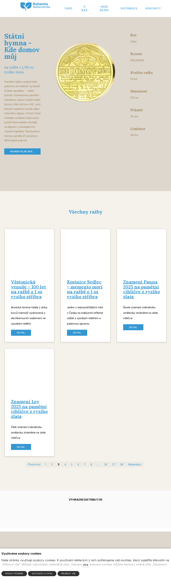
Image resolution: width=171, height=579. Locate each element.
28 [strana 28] (121, 467)
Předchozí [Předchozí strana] (34, 467)
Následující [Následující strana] (134, 467)
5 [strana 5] (71, 467)
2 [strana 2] (52, 467)
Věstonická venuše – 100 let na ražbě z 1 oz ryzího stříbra (28, 292)
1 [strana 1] (45, 467)
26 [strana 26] (105, 467)
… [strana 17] (98, 467)
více (85, 564)
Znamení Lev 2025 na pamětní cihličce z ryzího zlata (29, 412)
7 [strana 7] (85, 467)
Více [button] (155, 8)
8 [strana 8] (91, 467)
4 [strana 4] (65, 467)
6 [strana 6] (78, 467)
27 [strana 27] (113, 467)
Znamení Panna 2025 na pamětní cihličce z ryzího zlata (141, 292)
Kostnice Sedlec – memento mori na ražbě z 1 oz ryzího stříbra (85, 292)
